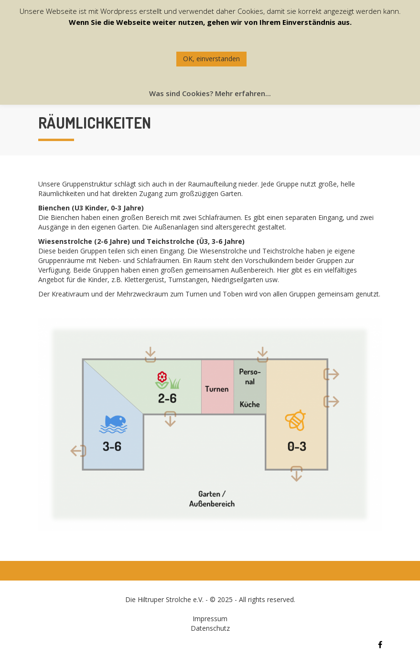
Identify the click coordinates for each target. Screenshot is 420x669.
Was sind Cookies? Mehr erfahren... (210, 93)
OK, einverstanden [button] (211, 58)
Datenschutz (210, 628)
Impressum (210, 618)
